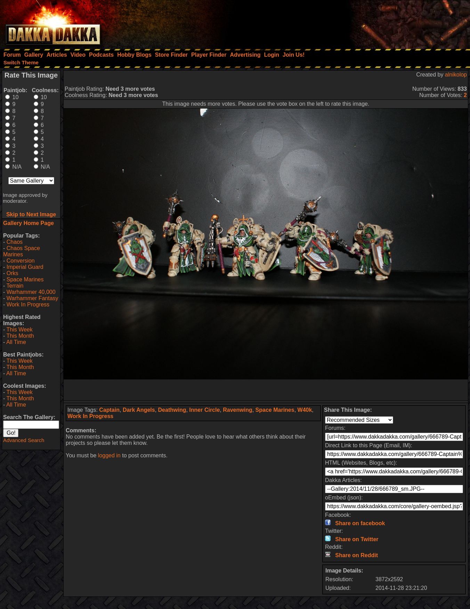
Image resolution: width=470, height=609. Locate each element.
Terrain (14, 286)
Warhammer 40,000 (31, 292)
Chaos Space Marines (21, 251)
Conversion (21, 261)
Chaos (15, 242)
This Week (19, 329)
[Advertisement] (376, 22)
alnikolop (456, 75)
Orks (12, 273)
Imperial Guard (25, 267)
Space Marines (25, 279)
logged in (109, 455)
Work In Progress (28, 304)
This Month (20, 336)
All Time (16, 342)
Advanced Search (23, 440)
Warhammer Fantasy (32, 298)
